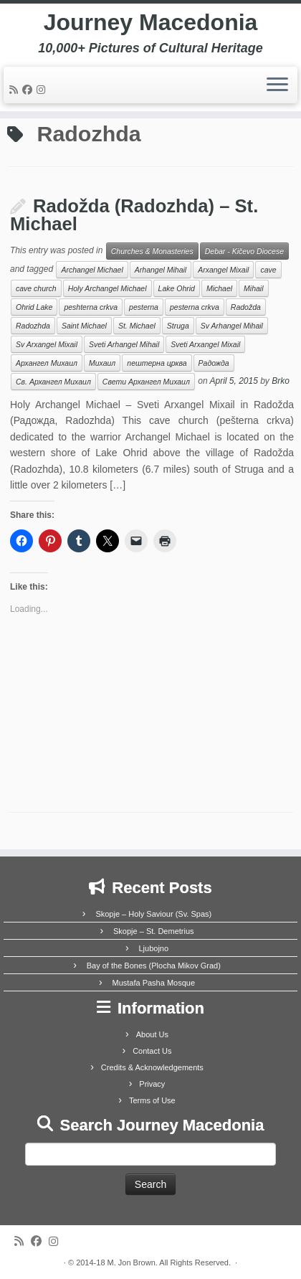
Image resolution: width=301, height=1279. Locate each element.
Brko (281, 381)
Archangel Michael (92, 269)
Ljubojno (153, 948)
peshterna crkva (91, 307)
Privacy (152, 1084)
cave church (36, 288)
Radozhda (33, 325)
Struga (178, 325)
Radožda (246, 307)
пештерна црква (156, 363)
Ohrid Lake (34, 307)
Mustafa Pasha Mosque (153, 982)
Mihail (253, 288)
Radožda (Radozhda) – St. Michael (134, 215)
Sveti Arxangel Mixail (205, 344)
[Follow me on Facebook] (29, 89)
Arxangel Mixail (223, 269)
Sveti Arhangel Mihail (124, 344)
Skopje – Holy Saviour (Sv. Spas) (153, 914)
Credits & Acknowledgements (152, 1067)
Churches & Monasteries (152, 251)
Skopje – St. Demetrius (153, 931)
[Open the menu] (277, 85)
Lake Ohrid (176, 288)
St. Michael (137, 325)
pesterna (143, 307)
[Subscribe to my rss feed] (15, 89)
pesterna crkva (194, 307)
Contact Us (152, 1051)
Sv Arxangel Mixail (46, 344)
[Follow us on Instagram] (43, 89)
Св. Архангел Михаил (53, 381)
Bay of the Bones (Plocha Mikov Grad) (154, 965)
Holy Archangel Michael (107, 288)
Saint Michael (84, 325)
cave (268, 269)
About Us (152, 1034)
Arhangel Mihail (160, 269)
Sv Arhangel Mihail (232, 325)
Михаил (102, 363)
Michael (219, 288)
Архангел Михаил (46, 363)
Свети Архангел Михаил (146, 381)
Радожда (214, 363)
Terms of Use (152, 1100)
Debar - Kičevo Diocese (244, 251)
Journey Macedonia (151, 22)
